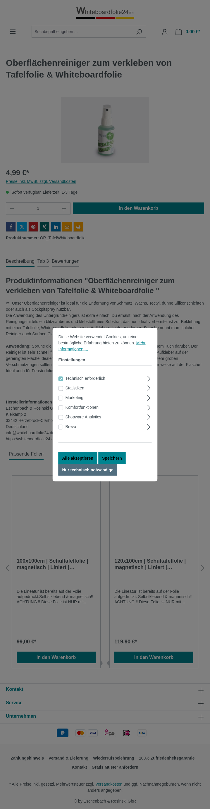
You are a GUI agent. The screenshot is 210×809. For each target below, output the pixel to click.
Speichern (112, 458)
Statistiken (75, 388)
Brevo (71, 427)
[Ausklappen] (149, 378)
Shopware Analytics (83, 417)
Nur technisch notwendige (87, 470)
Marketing (74, 398)
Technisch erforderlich (85, 378)
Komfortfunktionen (82, 407)
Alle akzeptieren (78, 458)
